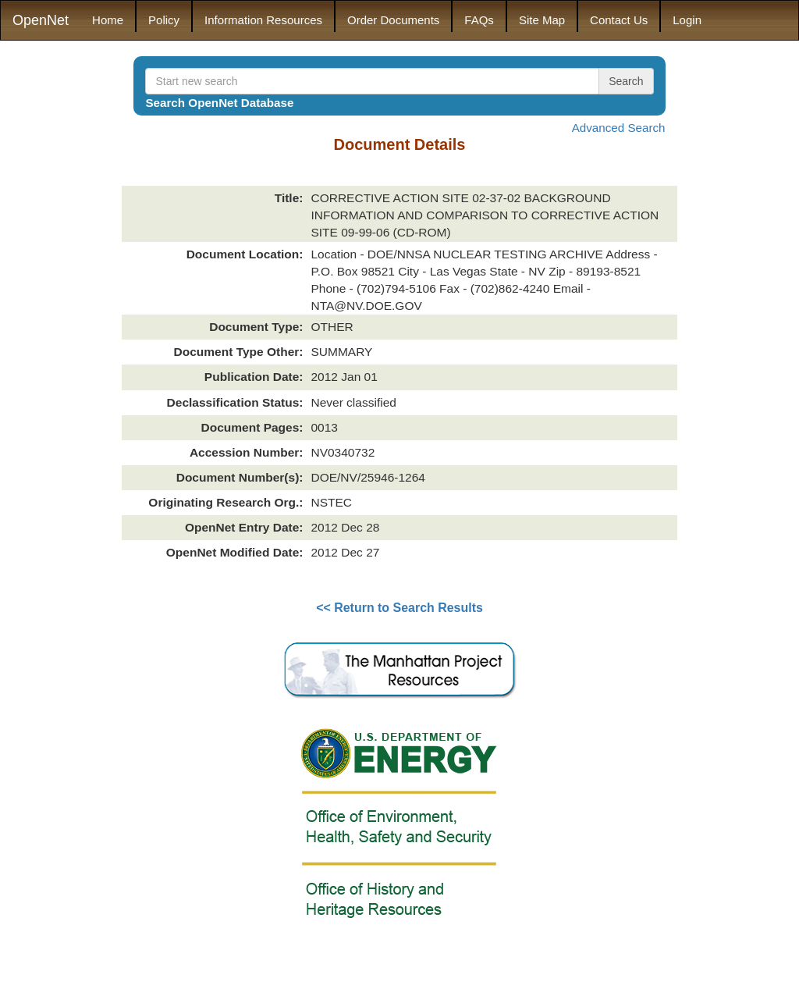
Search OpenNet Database (219, 102)
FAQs (479, 20)
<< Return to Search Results (399, 607)
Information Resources (263, 20)
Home (107, 20)
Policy (163, 20)
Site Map (542, 20)
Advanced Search (619, 127)
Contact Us (619, 20)
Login (687, 20)
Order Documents (393, 20)
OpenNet (40, 20)
